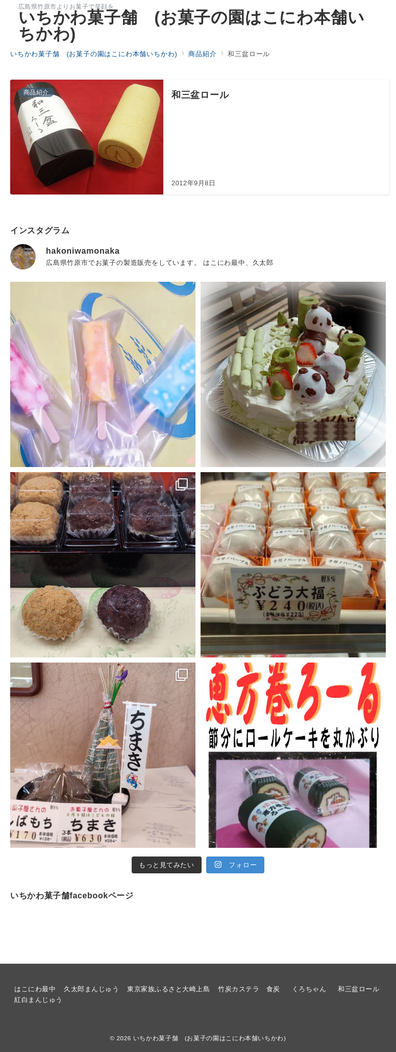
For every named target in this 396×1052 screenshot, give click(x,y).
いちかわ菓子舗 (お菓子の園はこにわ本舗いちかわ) (191, 25)
